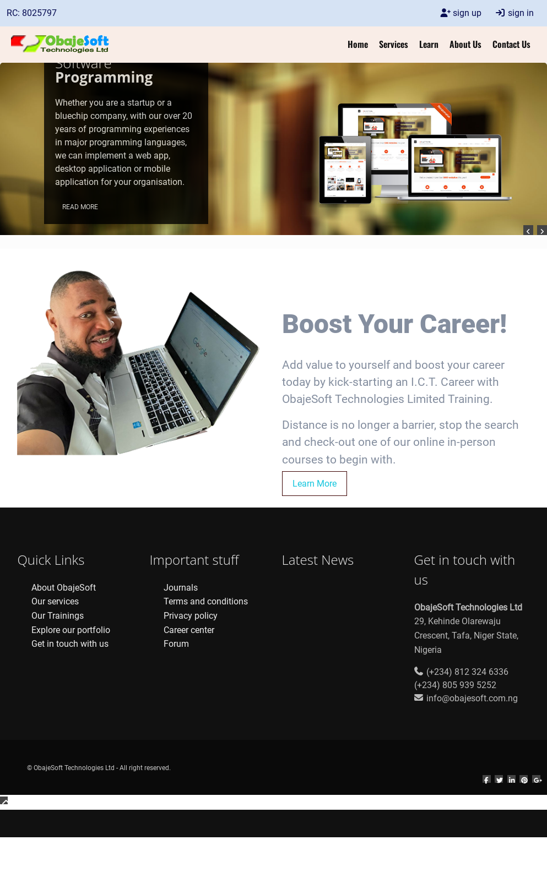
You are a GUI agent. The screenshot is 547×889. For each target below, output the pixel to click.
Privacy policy (191, 615)
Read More (80, 207)
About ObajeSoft (63, 587)
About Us (465, 44)
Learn (428, 44)
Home (358, 44)
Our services (55, 601)
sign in (514, 13)
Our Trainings (57, 615)
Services (393, 44)
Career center (189, 630)
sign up (460, 13)
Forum (176, 644)
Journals (181, 587)
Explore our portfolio (70, 630)
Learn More (315, 483)
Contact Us (511, 44)
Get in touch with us (70, 644)
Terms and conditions (206, 601)
